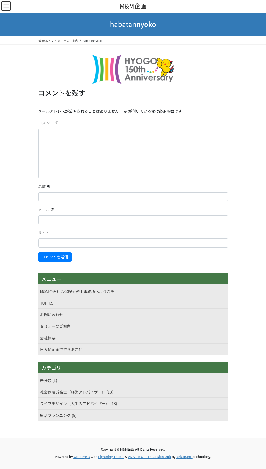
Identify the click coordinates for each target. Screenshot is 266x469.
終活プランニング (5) (58, 415)
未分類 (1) (48, 380)
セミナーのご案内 (55, 326)
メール (46, 209)
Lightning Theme (111, 456)
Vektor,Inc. (184, 456)
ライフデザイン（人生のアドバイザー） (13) (78, 403)
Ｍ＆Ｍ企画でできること (61, 349)
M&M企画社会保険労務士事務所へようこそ (77, 291)
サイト (44, 232)
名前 (44, 186)
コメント (48, 123)
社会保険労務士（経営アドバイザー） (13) (76, 392)
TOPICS (46, 303)
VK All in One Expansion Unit (149, 456)
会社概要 (48, 338)
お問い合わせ (51, 314)
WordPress (81, 456)
